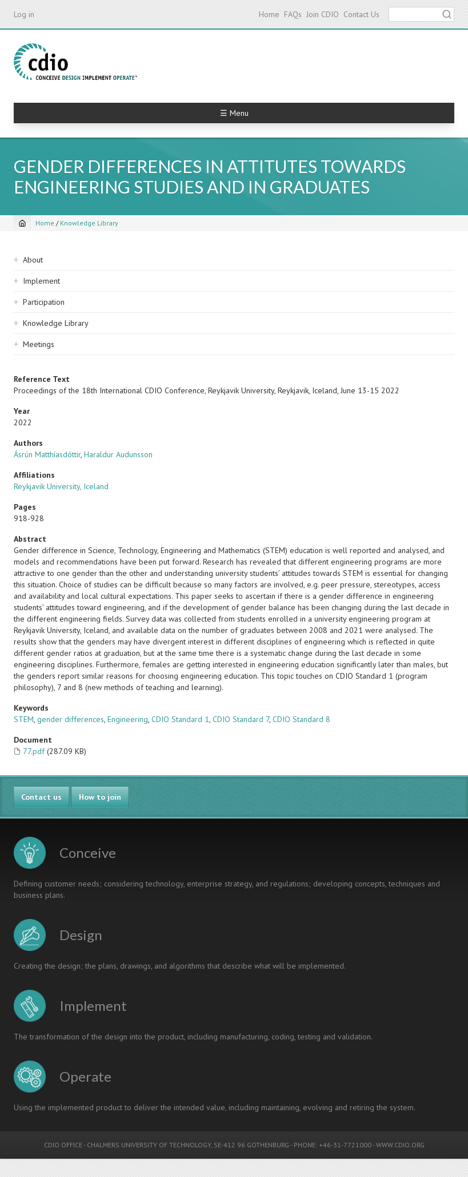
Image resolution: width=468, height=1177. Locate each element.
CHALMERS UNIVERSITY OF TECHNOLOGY (149, 1144)
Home (269, 14)
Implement (41, 281)
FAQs (293, 14)
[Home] (22, 223)
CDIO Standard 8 (301, 719)
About (33, 260)
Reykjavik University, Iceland (61, 486)
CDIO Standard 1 (180, 719)
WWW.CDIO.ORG (400, 1144)
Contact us (41, 797)
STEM (24, 719)
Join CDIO (322, 14)
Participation (44, 302)
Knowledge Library (89, 223)
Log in (24, 14)
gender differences (70, 719)
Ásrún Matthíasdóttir (47, 454)
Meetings (38, 344)
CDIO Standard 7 (241, 719)
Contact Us (361, 14)
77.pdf (34, 751)
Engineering (127, 719)
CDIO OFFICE (63, 1144)
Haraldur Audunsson (118, 454)
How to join (100, 797)
